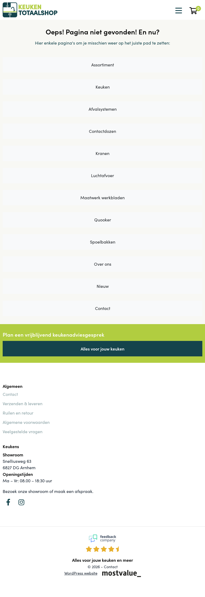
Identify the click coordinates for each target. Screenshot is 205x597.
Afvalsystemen (103, 109)
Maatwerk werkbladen (102, 197)
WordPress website (80, 573)
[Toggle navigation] (178, 11)
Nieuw (103, 286)
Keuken (103, 87)
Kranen (102, 153)
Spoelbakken (102, 242)
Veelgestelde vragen (22, 431)
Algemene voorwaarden (26, 422)
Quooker (102, 219)
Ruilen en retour (18, 413)
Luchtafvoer (102, 175)
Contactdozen (102, 131)
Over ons (102, 264)
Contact (102, 308)
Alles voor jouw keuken (102, 349)
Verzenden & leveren (22, 403)
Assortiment (102, 64)
